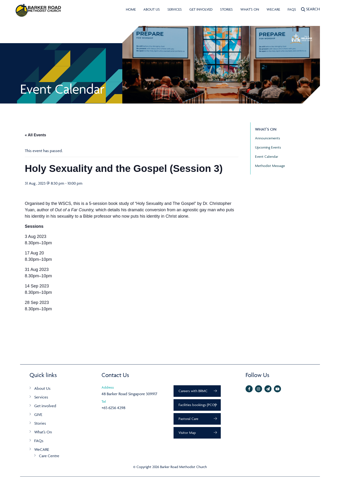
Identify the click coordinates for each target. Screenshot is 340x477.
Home (131, 9)
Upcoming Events (268, 147)
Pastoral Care (188, 418)
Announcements (267, 138)
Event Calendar (266, 156)
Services (174, 9)
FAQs (292, 9)
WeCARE (273, 9)
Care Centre (49, 455)
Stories (226, 9)
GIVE (38, 414)
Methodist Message (270, 165)
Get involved (200, 9)
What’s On (43, 432)
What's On (249, 9)
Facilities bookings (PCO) (197, 404)
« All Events (35, 135)
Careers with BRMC (193, 391)
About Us (151, 9)
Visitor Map (187, 432)
